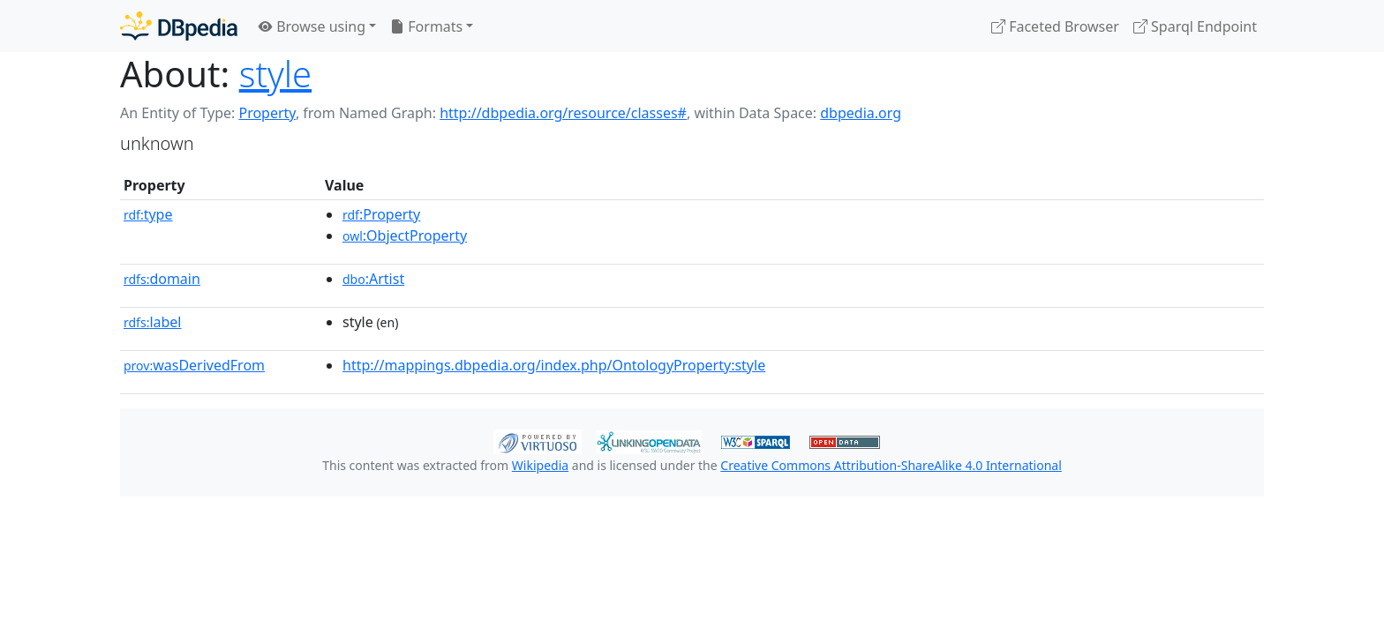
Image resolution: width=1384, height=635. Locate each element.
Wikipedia (540, 465)
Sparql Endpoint (1195, 26)
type (148, 214)
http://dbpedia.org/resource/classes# (563, 113)
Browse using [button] (312, 26)
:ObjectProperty (404, 235)
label (153, 322)
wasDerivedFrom (194, 365)
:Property (381, 214)
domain (162, 278)
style (275, 73)
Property (266, 113)
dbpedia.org (860, 113)
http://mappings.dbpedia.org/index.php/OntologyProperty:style (553, 365)
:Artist (373, 278)
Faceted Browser (1055, 26)
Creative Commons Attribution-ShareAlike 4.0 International (890, 465)
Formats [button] (426, 26)
